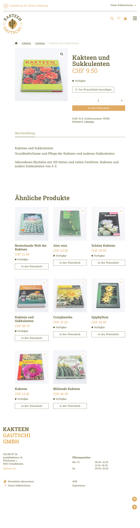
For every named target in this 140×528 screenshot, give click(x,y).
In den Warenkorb (98, 108)
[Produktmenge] (98, 100)
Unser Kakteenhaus (121, 5)
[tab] (28, 133)
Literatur (40, 43)
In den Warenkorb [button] (31, 266)
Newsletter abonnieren (21, 481)
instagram (134, 500)
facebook (134, 507)
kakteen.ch (9, 468)
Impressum (78, 485)
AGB (74, 481)
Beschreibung (25, 133)
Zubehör (26, 43)
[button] (62, 54)
